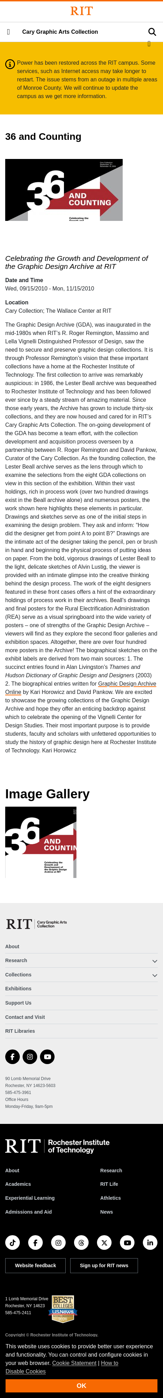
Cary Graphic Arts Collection (60, 32)
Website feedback (35, 1265)
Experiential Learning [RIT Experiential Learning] (30, 1198)
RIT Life (109, 1184)
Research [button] (16, 960)
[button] (8, 32)
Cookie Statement (74, 1363)
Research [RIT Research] (111, 1170)
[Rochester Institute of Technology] (82, 11)
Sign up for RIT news (104, 1265)
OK (82, 1385)
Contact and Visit (25, 1017)
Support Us (18, 1003)
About (12, 946)
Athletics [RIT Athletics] (110, 1198)
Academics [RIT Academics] (18, 1184)
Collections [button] (18, 974)
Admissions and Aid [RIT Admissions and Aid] (28, 1212)
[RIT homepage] (57, 1146)
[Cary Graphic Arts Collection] (36, 924)
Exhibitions (18, 988)
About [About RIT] (12, 1170)
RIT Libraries (20, 1031)
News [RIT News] (106, 1212)
